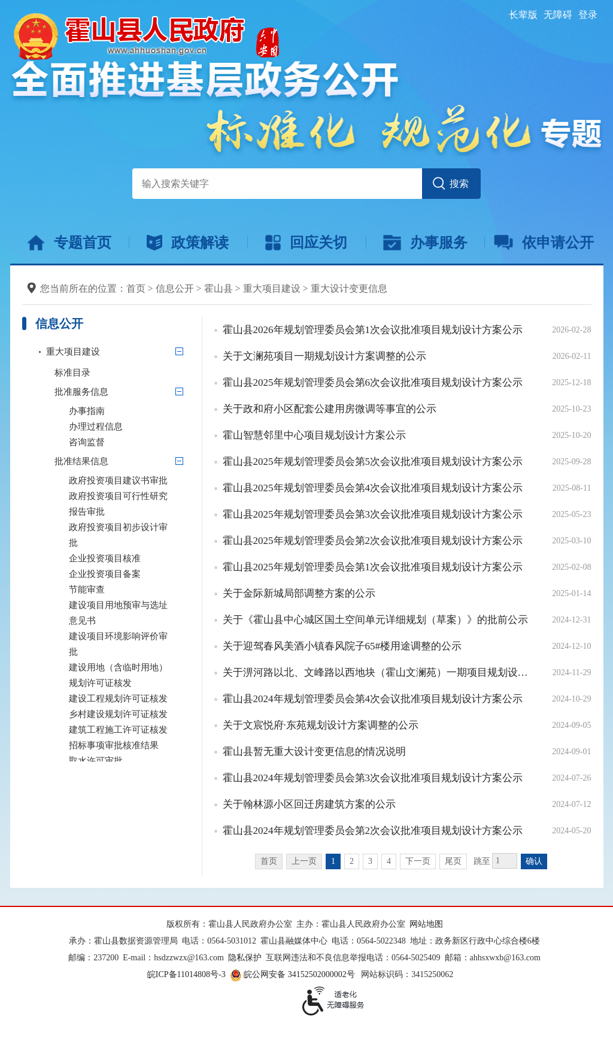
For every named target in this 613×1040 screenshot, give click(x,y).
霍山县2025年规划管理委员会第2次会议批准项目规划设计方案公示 (373, 540)
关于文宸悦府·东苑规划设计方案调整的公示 (320, 725)
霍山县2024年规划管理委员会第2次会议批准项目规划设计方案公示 (373, 830)
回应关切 (306, 242)
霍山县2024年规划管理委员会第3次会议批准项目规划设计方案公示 (373, 778)
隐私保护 (245, 957)
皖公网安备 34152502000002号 (293, 974)
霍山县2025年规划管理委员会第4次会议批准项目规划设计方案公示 (373, 488)
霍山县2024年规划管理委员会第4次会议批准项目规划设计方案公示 (373, 699)
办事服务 (425, 242)
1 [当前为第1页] (333, 861)
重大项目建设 (272, 288)
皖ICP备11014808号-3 (186, 974)
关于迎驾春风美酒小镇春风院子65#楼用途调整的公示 (342, 646)
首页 (135, 288)
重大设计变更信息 (349, 288)
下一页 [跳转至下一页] (417, 861)
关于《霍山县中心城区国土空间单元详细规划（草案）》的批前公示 (375, 619)
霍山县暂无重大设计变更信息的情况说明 (314, 751)
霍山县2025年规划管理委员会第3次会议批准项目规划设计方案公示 (373, 514)
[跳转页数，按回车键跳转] (504, 861)
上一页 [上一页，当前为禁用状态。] (304, 861)
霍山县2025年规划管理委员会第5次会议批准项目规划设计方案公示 (373, 461)
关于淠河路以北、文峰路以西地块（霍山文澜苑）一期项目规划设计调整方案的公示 (379, 672)
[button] (523, 15)
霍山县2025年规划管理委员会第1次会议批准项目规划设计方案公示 (373, 567)
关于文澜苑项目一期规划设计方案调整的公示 (324, 356)
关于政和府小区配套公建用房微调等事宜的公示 (329, 409)
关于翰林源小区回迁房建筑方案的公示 (309, 804)
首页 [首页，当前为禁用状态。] (268, 861)
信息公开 (175, 288)
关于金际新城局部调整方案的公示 (299, 593)
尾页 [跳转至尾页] (453, 861)
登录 (587, 15)
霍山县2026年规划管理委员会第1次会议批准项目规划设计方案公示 (373, 329)
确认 (534, 861)
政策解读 (188, 242)
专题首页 (69, 242)
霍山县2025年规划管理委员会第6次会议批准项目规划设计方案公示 (373, 382)
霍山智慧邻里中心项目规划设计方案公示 (314, 435)
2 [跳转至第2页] (352, 861)
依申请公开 (544, 242)
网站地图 (426, 924)
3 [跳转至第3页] (370, 861)
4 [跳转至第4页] (389, 861)
